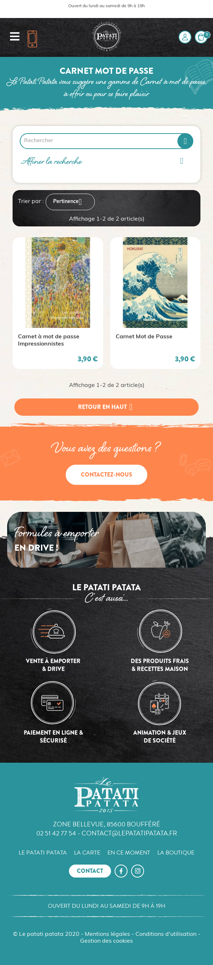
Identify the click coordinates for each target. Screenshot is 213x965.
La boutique (175, 852)
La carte (87, 852)
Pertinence (70, 202)
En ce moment (128, 852)
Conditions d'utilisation (165, 934)
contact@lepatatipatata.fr (129, 833)
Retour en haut (106, 407)
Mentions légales (107, 934)
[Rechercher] (106, 141)
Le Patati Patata (43, 852)
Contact (90, 871)
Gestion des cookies (106, 941)
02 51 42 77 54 (56, 833)
